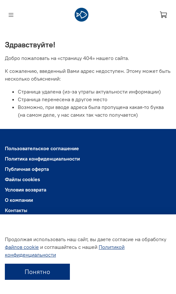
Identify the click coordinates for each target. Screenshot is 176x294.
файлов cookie (22, 247)
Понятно (37, 272)
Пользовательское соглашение (42, 148)
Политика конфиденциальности (42, 158)
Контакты (16, 210)
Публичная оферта (27, 169)
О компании (19, 200)
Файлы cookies (22, 179)
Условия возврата (25, 189)
